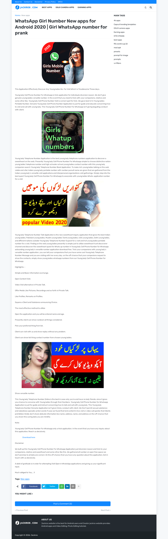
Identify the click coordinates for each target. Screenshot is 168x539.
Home (17, 15)
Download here (28, 437)
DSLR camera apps (122, 28)
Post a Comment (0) (62, 504)
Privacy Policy (50, 2)
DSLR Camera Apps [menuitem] (65, 7)
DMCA (60, 2)
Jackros (34, 535)
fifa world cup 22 (121, 44)
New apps (26, 15)
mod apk (117, 48)
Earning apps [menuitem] (84, 7)
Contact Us (28, 2)
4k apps (117, 20)
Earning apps (119, 32)
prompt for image (121, 55)
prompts (117, 59)
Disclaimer (39, 2)
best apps (118, 40)
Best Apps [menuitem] (47, 7)
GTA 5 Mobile (119, 36)
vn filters (117, 63)
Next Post (105, 510)
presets (117, 51)
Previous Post (22, 510)
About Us (18, 2)
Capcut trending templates (125, 24)
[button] (145, 7)
